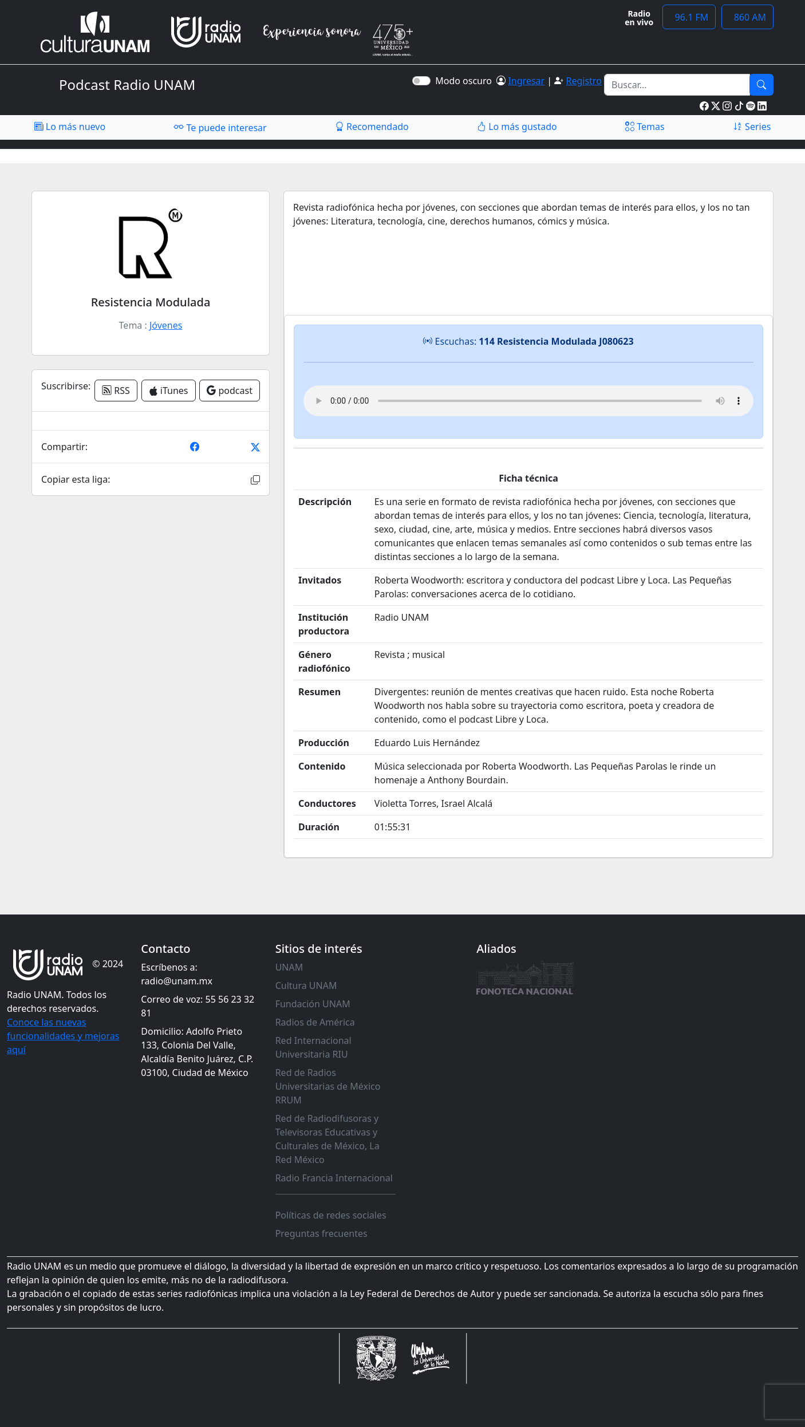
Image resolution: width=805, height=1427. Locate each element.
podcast (229, 390)
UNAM (289, 967)
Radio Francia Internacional (334, 1178)
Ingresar (526, 80)
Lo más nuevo (69, 126)
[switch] (421, 80)
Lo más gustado (517, 126)
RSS (116, 390)
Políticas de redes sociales (330, 1215)
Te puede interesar (219, 127)
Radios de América (315, 1022)
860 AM (747, 17)
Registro (583, 80)
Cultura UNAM (306, 985)
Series (752, 126)
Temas (645, 126)
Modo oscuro (465, 80)
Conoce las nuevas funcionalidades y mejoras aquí (63, 1036)
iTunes (168, 390)
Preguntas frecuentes (321, 1233)
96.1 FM (689, 17)
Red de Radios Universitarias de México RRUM (328, 1086)
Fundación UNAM (312, 1004)
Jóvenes (165, 325)
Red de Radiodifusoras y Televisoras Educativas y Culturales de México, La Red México (327, 1139)
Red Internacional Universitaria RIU (313, 1047)
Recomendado (372, 126)
